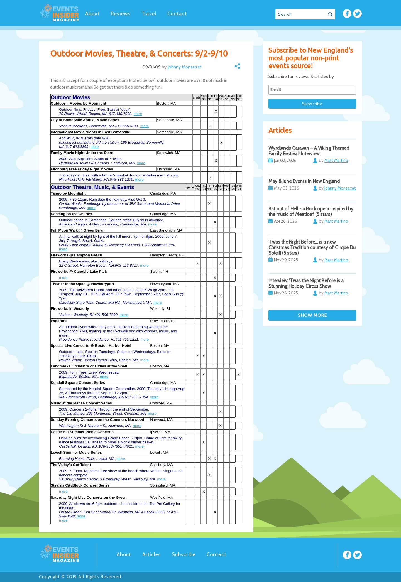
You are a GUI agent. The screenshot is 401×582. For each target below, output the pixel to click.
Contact (177, 14)
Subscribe (183, 554)
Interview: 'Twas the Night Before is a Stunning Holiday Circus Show (306, 283)
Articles (151, 554)
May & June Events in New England (304, 181)
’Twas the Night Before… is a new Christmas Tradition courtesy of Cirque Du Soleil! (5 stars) (312, 247)
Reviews (120, 14)
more (137, 114)
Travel (148, 14)
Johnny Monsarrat (184, 67)
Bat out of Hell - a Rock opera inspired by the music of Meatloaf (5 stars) (310, 211)
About (92, 14)
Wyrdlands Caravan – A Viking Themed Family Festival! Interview (308, 150)
